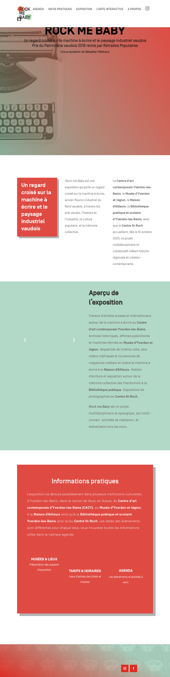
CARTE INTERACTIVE (109, 9)
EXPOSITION (84, 9)
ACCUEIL (22, 9)
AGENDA (38, 9)
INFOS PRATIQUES (60, 9)
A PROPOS (134, 9)
